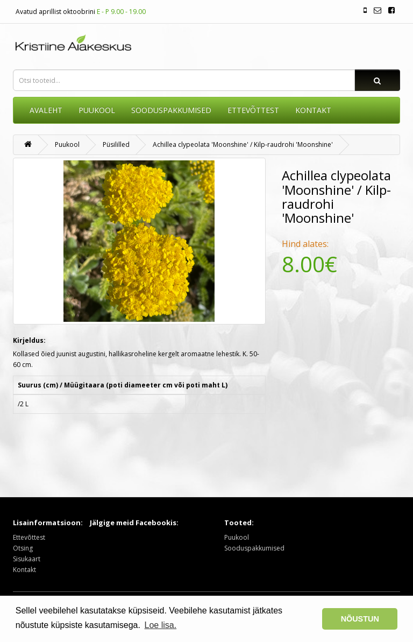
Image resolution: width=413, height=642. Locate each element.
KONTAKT (313, 110)
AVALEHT (46, 110)
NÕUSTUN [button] (360, 619)
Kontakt (24, 569)
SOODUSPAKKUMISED (171, 110)
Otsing (23, 548)
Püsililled (116, 144)
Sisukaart (26, 558)
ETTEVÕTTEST (253, 110)
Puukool (97, 110)
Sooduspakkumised (254, 548)
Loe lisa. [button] (161, 625)
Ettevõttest (29, 537)
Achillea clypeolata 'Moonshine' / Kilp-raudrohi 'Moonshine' (243, 144)
